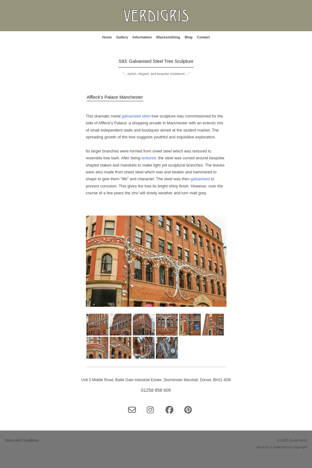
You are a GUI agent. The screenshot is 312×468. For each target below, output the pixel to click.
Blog (188, 37)
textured (148, 158)
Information (142, 37)
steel (146, 116)
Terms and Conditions (21, 440)
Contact (203, 37)
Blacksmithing (168, 37)
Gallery (122, 37)
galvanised (132, 116)
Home (107, 37)
